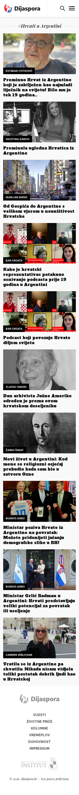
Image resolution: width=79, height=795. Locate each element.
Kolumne (39, 728)
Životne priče (39, 722)
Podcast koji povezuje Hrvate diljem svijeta (36, 340)
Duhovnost (39, 742)
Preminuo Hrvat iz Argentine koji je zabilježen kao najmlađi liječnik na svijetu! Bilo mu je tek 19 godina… (37, 87)
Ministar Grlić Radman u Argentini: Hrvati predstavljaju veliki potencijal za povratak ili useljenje (39, 603)
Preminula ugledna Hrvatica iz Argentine (38, 150)
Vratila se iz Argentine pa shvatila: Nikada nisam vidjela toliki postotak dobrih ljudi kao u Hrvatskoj (39, 671)
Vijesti (39, 715)
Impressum (39, 748)
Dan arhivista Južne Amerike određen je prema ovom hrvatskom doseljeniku (37, 401)
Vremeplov (39, 735)
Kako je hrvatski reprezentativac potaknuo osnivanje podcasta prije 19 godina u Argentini (34, 277)
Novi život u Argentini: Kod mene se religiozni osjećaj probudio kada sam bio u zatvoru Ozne (35, 466)
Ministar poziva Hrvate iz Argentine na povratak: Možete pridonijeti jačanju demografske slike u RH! (33, 535)
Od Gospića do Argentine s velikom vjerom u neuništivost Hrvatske (38, 211)
